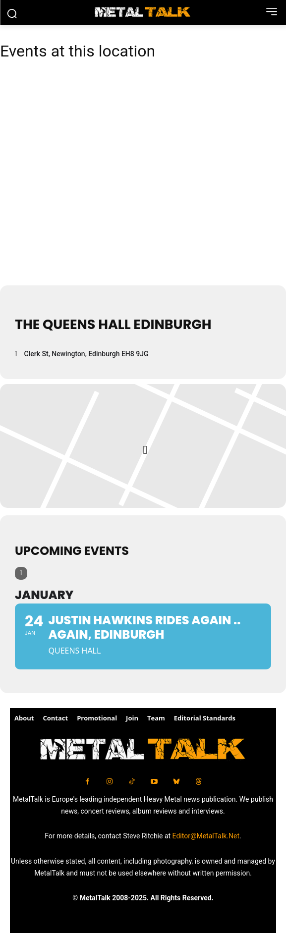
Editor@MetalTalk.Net (206, 836)
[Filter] (21, 573)
